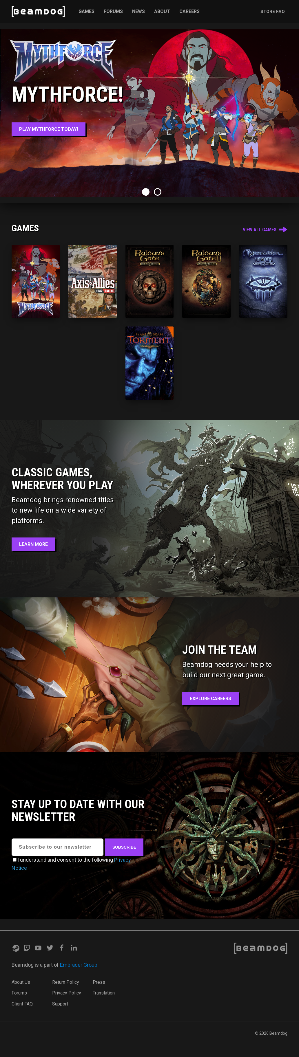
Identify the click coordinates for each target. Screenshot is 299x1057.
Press (99, 982)
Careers (189, 11)
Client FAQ (22, 1004)
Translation (104, 993)
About (162, 11)
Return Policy (65, 982)
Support (60, 1004)
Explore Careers (210, 698)
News (138, 11)
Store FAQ (272, 11)
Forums (113, 11)
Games (86, 11)
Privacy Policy (66, 993)
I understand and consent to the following (65, 860)
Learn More (33, 544)
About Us (21, 982)
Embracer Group (78, 965)
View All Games (265, 229)
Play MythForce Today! (48, 129)
